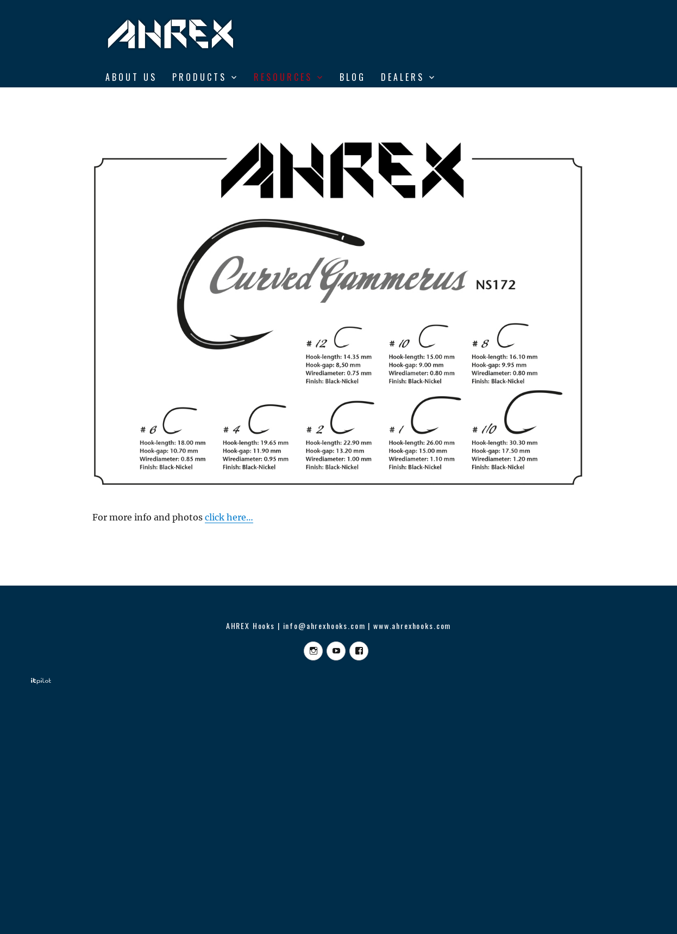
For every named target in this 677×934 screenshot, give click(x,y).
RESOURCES (283, 77)
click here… (229, 517)
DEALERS (402, 77)
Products (199, 77)
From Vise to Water (160, 99)
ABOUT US (131, 77)
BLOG (353, 77)
